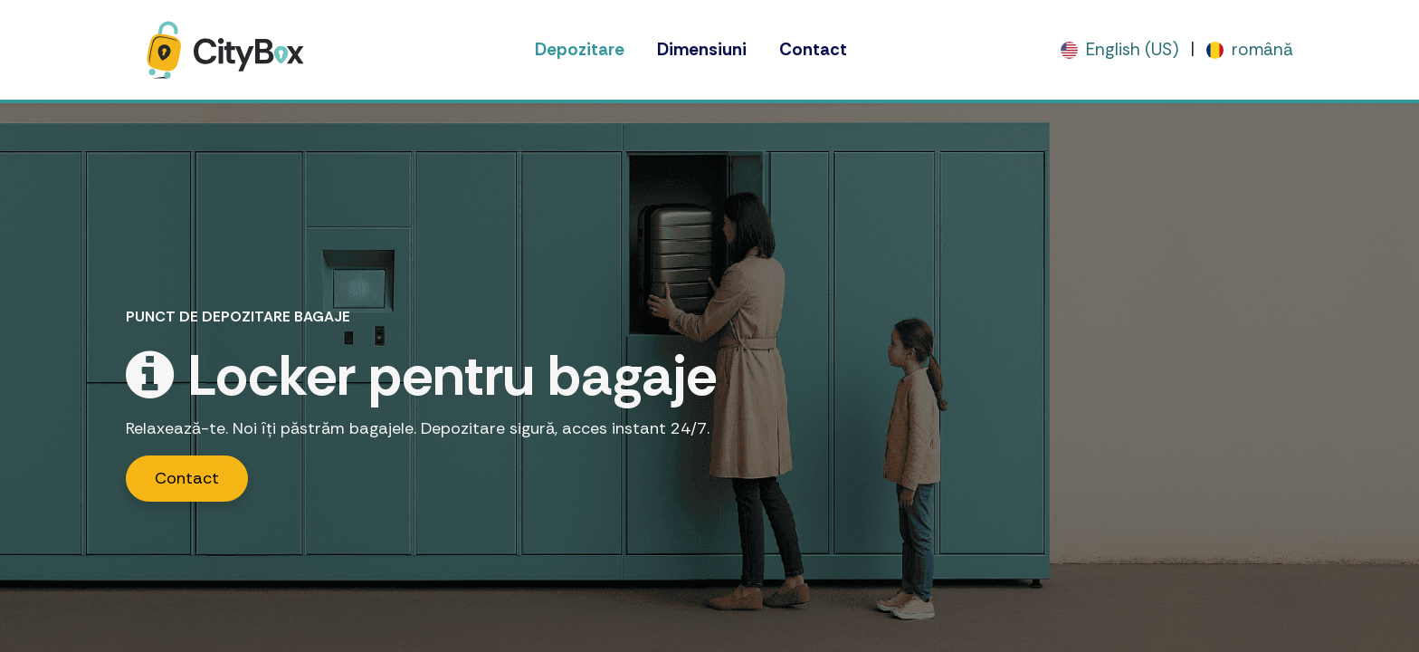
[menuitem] (580, 50)
